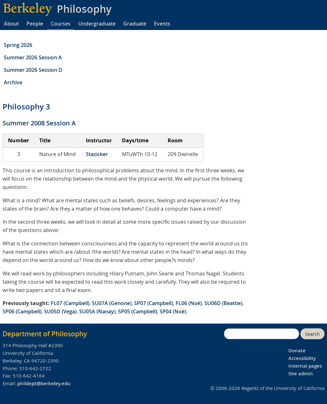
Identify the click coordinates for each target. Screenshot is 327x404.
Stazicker (97, 154)
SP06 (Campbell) (22, 311)
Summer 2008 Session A (39, 123)
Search (312, 334)
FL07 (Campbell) (70, 303)
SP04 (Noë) (173, 311)
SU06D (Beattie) (223, 303)
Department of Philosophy (45, 333)
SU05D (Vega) (60, 311)
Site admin (300, 373)
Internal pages (305, 366)
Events (162, 23)
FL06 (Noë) (189, 303)
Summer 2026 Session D (33, 69)
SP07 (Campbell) (153, 303)
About (11, 23)
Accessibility (302, 358)
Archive (13, 82)
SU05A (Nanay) (97, 311)
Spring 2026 (18, 45)
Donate (297, 351)
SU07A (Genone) (112, 303)
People (35, 23)
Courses (61, 23)
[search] (261, 333)
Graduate (134, 23)
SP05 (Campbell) (137, 311)
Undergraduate (97, 23)
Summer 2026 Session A (33, 57)
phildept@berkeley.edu (44, 383)
